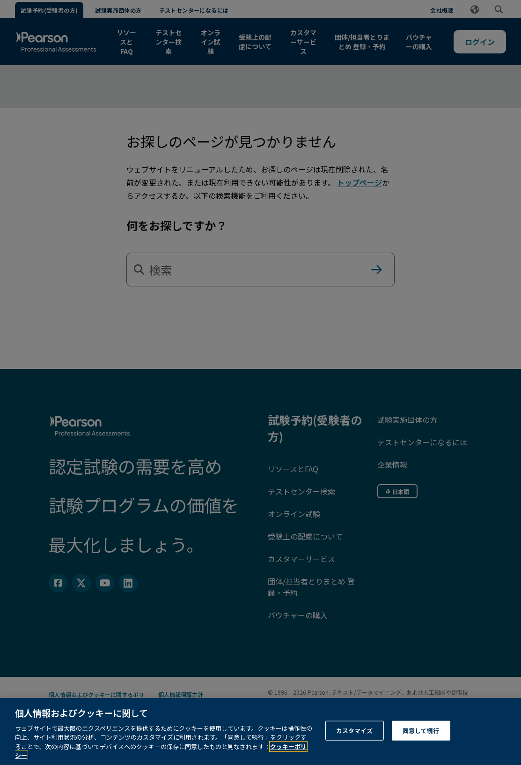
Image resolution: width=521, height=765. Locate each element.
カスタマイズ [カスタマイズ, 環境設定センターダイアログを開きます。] (354, 741)
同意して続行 (421, 741)
